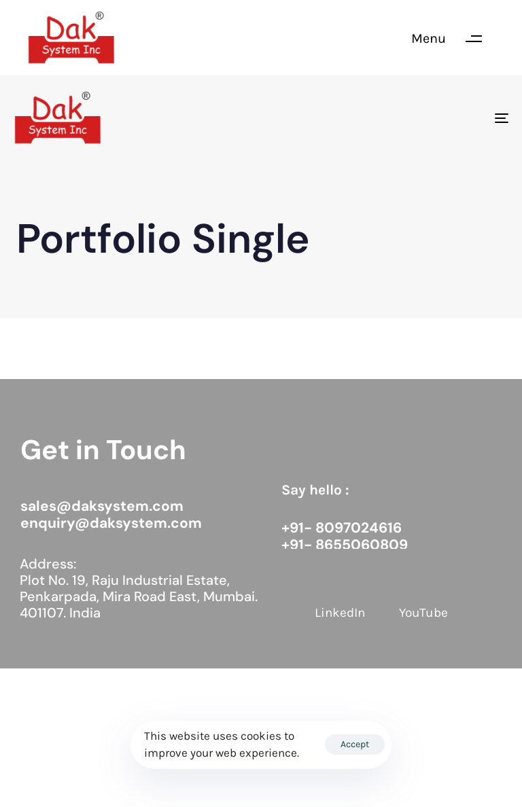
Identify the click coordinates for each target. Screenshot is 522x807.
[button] (453, 39)
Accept (355, 744)
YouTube (423, 612)
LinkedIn (340, 612)
